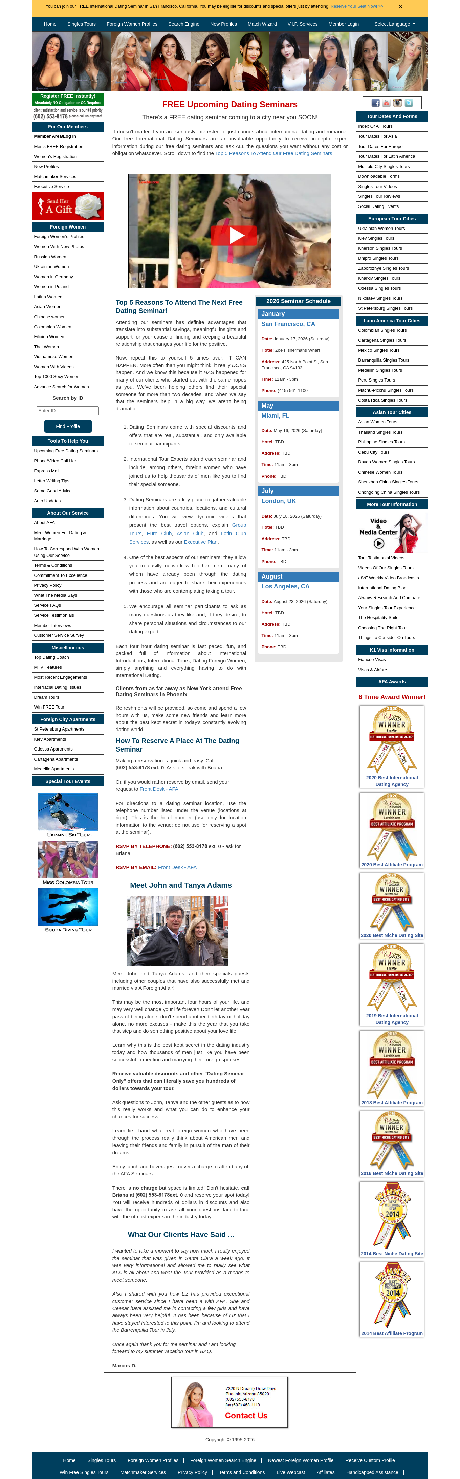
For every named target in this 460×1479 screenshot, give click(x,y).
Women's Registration (55, 156)
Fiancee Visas (372, 659)
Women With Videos (54, 366)
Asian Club (190, 533)
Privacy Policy (48, 585)
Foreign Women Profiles (132, 24)
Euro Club (159, 533)
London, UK (278, 501)
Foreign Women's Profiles (59, 236)
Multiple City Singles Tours (384, 166)
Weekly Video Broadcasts (388, 577)
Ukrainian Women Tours (381, 228)
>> (357, 6)
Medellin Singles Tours (380, 370)
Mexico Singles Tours (379, 350)
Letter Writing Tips (52, 480)
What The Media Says (56, 595)
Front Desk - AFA (177, 867)
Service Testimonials (54, 615)
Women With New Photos (59, 246)
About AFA (44, 522)
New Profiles (223, 24)
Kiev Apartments (50, 739)
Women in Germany (53, 276)
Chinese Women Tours (380, 472)
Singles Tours (81, 24)
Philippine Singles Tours (381, 441)
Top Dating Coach (51, 657)
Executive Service (51, 186)
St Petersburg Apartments (59, 729)
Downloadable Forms (379, 176)
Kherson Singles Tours (380, 248)
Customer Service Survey (59, 635)
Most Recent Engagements (60, 677)
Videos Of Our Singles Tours (386, 567)
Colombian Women (52, 326)
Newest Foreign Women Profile (300, 1460)
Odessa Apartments (53, 749)
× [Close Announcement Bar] (400, 7)
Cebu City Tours (373, 452)
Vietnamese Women (54, 356)
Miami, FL (275, 415)
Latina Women (48, 296)
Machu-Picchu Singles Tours (386, 390)
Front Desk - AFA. (160, 789)
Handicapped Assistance (372, 1472)
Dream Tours (46, 697)
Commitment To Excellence (60, 575)
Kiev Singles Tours (376, 238)
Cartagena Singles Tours (382, 340)
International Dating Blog (382, 587)
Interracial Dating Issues (57, 687)
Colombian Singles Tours (382, 330)
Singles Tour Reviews (379, 196)
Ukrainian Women (51, 266)
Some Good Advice (53, 490)
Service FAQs (47, 605)
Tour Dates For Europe (380, 146)
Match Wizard (262, 24)
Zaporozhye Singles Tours (383, 268)
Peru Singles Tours (376, 380)
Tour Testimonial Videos (381, 557)
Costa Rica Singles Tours (382, 400)
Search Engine (183, 24)
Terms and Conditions (242, 1472)
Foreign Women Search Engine (223, 1460)
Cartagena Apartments (56, 759)
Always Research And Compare (389, 597)
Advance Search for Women (61, 386)
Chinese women (50, 316)
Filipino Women (49, 336)
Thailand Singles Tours (380, 432)
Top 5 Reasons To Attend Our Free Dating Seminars (273, 153)
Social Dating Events (378, 206)
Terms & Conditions (53, 565)
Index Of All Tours (375, 126)
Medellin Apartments (54, 768)
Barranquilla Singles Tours (383, 360)
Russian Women (50, 256)
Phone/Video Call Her (55, 460)
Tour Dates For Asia (377, 136)
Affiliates (326, 1472)
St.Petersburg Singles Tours (385, 308)
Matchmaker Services (55, 176)
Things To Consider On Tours (386, 637)
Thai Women (46, 346)
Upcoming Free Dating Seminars (66, 450)
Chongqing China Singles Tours (389, 492)
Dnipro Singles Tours (378, 258)
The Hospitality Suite (378, 617)
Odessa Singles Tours (379, 288)
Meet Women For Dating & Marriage (60, 536)
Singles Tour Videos (377, 186)
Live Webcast (291, 1472)
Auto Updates (47, 500)
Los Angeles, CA (285, 586)
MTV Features (48, 667)
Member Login (344, 24)
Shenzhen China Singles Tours (388, 481)
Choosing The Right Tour (382, 627)
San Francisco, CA (288, 324)
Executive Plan (200, 542)
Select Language (393, 24)
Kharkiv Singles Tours (379, 278)
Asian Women (48, 306)
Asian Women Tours (377, 422)
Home (50, 24)
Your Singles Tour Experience (387, 607)
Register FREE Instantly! (68, 99)
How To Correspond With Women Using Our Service (66, 552)
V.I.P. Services (303, 24)
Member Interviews (52, 625)
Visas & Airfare (372, 669)
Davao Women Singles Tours (386, 461)
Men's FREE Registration (59, 146)
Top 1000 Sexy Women (57, 376)
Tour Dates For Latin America (386, 156)
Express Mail (46, 470)
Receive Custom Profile (370, 1460)
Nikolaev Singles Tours (380, 298)
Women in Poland (51, 286)
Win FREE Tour (49, 707)
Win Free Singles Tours (84, 1472)
